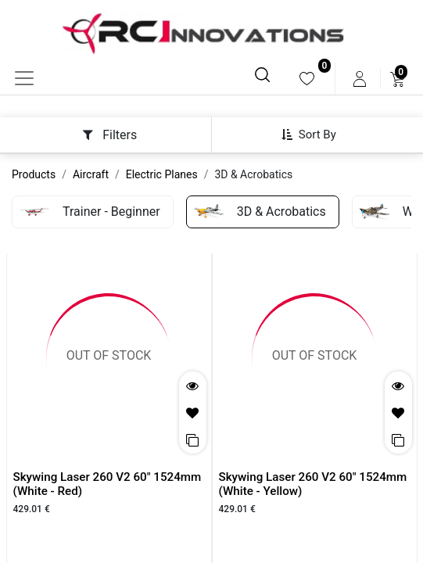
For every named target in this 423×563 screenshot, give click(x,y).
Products (34, 174)
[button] (315, 134)
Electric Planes (162, 174)
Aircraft (91, 174)
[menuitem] (307, 79)
